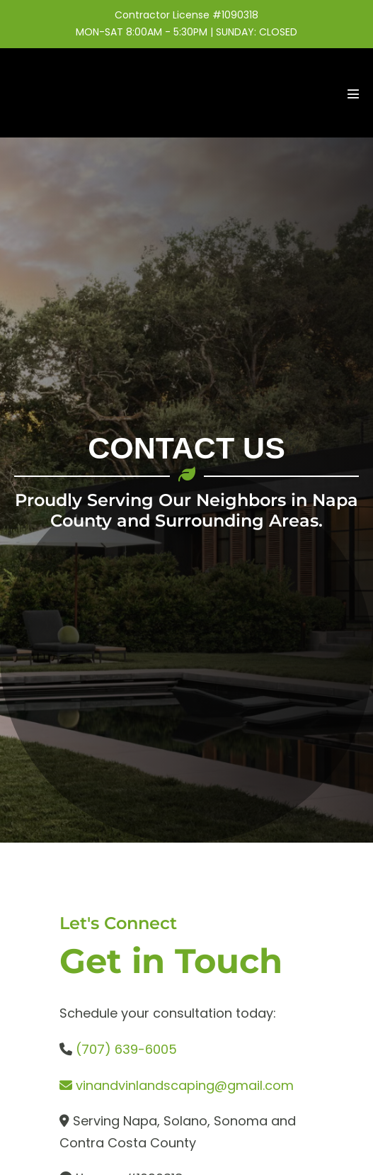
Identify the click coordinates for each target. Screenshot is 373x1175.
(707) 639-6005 (126, 1049)
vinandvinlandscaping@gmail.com (185, 1085)
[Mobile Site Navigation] (353, 93)
